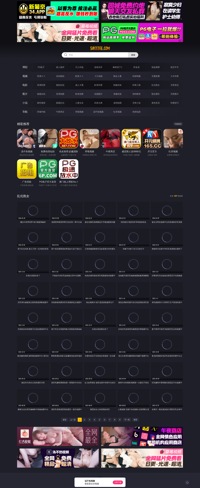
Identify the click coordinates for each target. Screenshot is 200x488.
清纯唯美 (136, 94)
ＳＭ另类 (175, 76)
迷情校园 (117, 102)
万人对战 (79, 67)
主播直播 (156, 76)
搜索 (133, 55)
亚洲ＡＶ (41, 76)
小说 (25, 102)
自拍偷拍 (60, 76)
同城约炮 (41, 111)
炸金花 (136, 67)
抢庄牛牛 (175, 67)
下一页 (127, 419)
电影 (25, 85)
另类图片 (175, 94)
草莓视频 (79, 111)
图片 (25, 94)
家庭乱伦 (60, 102)
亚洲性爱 (41, 85)
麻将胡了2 (117, 67)
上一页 (73, 419)
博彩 (25, 67)
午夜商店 (60, 111)
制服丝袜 (117, 85)
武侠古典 (98, 102)
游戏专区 (98, 67)
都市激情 (41, 102)
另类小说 (136, 102)
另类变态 (175, 85)
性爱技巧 (175, 102)
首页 (64, 419)
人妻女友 (79, 102)
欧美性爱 (98, 85)
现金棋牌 (156, 67)
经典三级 (136, 85)
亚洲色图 (60, 94)
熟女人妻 (117, 76)
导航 (25, 111)
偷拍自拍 (60, 85)
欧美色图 (79, 94)
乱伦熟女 (156, 85)
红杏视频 (117, 111)
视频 (25, 76)
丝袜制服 (136, 76)
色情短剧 (136, 111)
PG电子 (41, 67)
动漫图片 (98, 94)
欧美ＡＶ (79, 76)
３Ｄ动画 (98, 76)
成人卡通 (79, 85)
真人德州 (60, 67)
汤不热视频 (98, 111)
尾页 (135, 419)
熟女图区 (156, 94)
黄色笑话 (156, 102)
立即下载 (117, 482)
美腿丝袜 (117, 94)
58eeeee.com (100, 48)
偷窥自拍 (41, 94)
